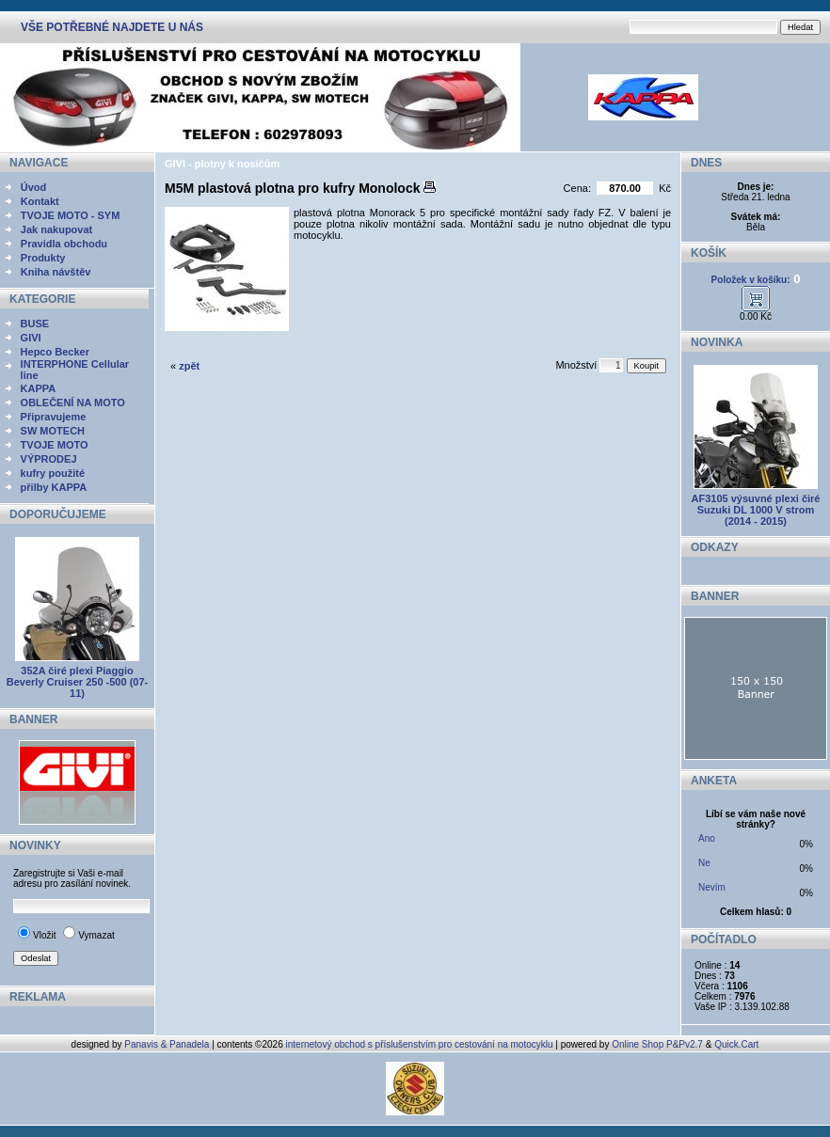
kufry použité (53, 473)
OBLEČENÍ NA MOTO (73, 402)
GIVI (31, 337)
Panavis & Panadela (168, 1044)
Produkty (43, 257)
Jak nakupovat (56, 229)
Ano (706, 838)
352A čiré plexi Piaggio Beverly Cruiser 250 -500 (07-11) (77, 682)
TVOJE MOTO (54, 444)
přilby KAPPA (54, 487)
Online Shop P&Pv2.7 (657, 1044)
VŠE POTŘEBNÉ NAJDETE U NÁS (112, 27)
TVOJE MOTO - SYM (70, 215)
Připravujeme (54, 416)
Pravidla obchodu (64, 243)
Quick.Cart (736, 1044)
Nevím (712, 887)
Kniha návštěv (56, 271)
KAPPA (38, 388)
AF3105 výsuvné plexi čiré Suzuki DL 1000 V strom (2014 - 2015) (756, 510)
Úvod (34, 187)
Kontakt (40, 201)
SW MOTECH (53, 430)
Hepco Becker (55, 351)
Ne (704, 863)
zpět (189, 365)
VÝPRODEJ (49, 459)
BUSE (35, 323)
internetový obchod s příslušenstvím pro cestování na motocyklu (419, 1044)
